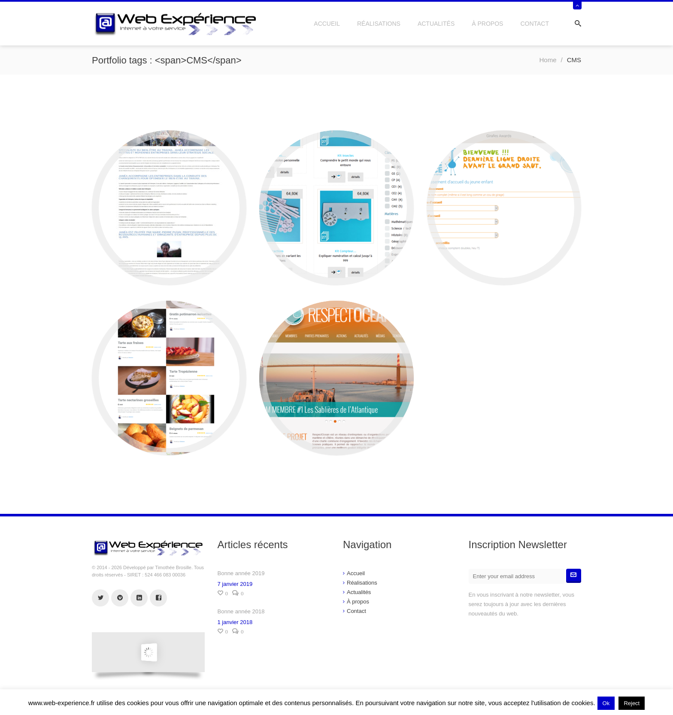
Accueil (327, 23)
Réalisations (378, 23)
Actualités (436, 23)
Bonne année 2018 (241, 611)
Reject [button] (632, 703)
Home (547, 59)
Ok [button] (606, 703)
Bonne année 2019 (241, 573)
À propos (487, 23)
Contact (534, 23)
